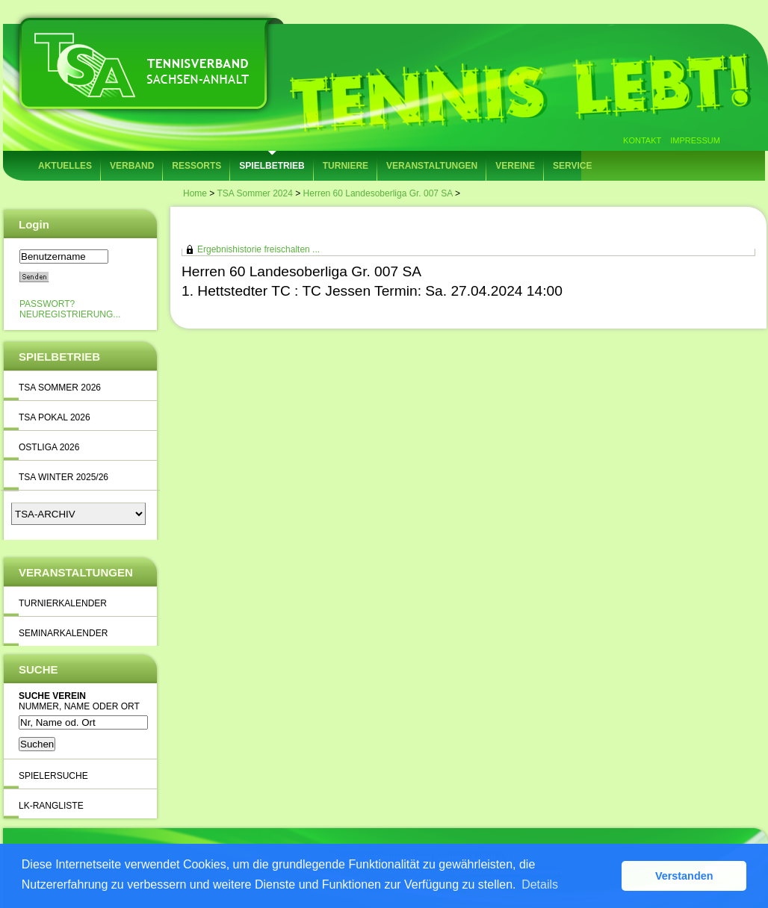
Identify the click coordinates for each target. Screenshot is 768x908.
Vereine (515, 166)
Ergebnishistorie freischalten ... (258, 249)
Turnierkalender (63, 603)
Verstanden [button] (684, 876)
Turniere (345, 166)
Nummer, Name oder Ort (79, 706)
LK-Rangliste (51, 805)
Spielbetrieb (271, 166)
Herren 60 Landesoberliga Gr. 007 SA (378, 193)
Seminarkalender (63, 633)
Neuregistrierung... (69, 314)
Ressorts (196, 166)
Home (195, 193)
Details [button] (539, 884)
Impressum (695, 140)
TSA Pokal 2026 (54, 417)
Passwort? (47, 304)
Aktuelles (65, 166)
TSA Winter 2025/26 (63, 477)
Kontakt (642, 140)
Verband (132, 166)
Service (572, 166)
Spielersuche (53, 776)
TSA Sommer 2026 (60, 387)
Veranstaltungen (431, 166)
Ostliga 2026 (49, 447)
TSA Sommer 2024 (254, 193)
